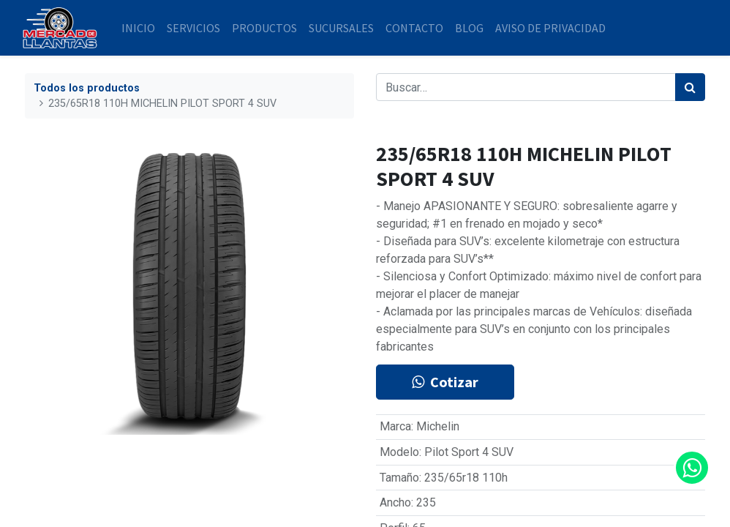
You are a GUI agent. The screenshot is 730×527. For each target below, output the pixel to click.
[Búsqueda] (690, 87)
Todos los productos (87, 88)
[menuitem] (141, 27)
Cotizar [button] (445, 382)
